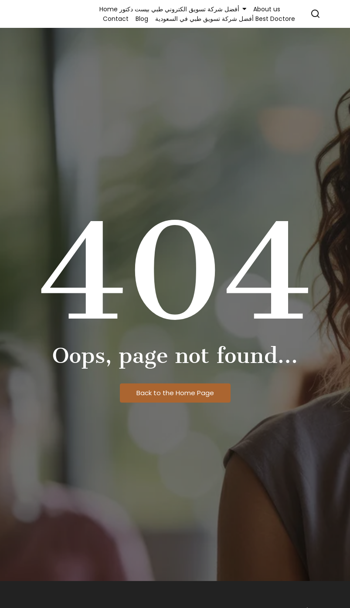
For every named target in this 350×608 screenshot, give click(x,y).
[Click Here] (315, 15)
